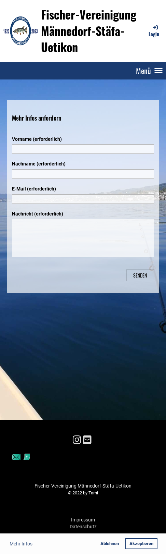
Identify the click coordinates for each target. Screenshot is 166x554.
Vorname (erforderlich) (37, 139)
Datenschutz (83, 526)
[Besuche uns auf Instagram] (77, 440)
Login (154, 31)
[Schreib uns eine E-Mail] (87, 440)
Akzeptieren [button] (141, 543)
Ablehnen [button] (109, 543)
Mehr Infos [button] (21, 543)
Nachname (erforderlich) (39, 164)
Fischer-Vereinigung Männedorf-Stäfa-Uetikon (88, 30)
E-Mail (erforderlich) (34, 189)
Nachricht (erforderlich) (37, 214)
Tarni (93, 492)
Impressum (83, 519)
